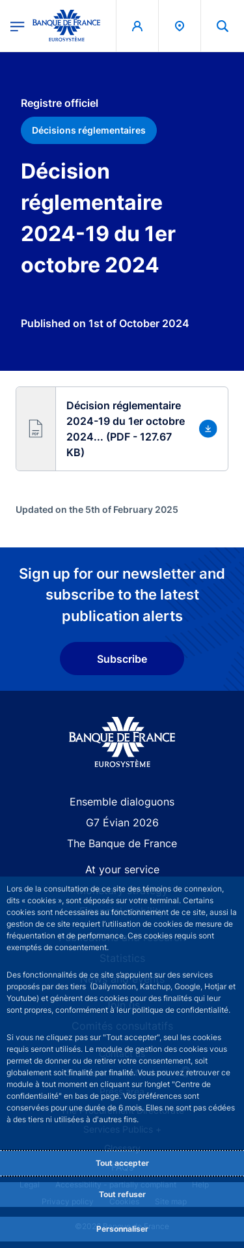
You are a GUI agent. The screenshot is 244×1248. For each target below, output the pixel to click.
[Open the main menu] (17, 25)
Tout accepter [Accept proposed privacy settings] (122, 1163)
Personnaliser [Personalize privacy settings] (122, 1229)
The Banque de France (122, 843)
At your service (122, 869)
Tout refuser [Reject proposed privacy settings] (122, 1194)
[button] (222, 25)
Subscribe (122, 658)
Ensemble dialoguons (122, 801)
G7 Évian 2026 (122, 822)
